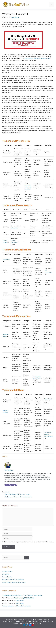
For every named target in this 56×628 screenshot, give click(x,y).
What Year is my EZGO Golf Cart (24, 598)
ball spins (14, 228)
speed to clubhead (14, 242)
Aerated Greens (7, 571)
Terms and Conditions (43, 619)
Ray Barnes (15, 17)
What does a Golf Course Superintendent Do (18, 497)
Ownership (24, 621)
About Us (29, 619)
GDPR (30, 623)
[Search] (26, 557)
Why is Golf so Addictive (23, 606)
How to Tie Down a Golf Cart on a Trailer (16, 494)
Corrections (6, 621)
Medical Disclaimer (33, 621)
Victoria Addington (8, 606)
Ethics (12, 621)
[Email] (16, 485)
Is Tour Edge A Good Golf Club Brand (13, 582)
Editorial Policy (24, 623)
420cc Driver (20, 600)
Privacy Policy (22, 619)
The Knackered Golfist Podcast (11, 595)
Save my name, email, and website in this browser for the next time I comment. (29, 542)
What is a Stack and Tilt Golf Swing (13, 579)
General (6, 492)
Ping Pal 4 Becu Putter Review (33, 595)
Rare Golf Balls (6, 577)
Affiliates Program (38, 623)
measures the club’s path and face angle (38, 58)
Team (34, 619)
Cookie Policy (43, 621)
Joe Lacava (5, 574)
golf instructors (48, 272)
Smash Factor (6, 242)
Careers (17, 621)
